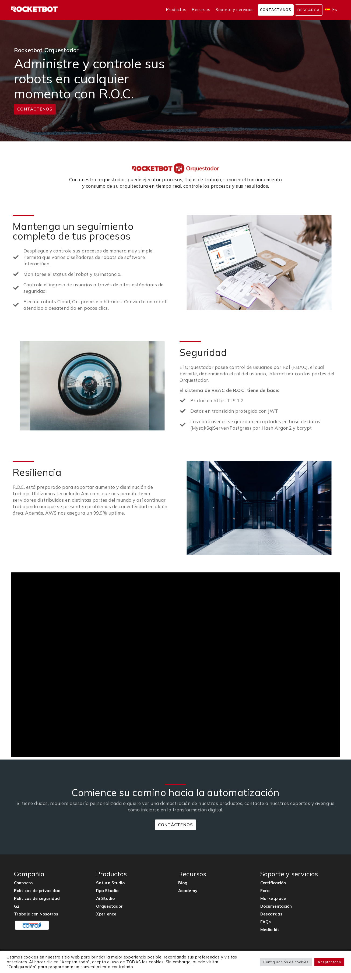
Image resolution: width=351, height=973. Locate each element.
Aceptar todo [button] (329, 962)
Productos (176, 9)
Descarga (308, 10)
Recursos (201, 9)
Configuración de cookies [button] (285, 962)
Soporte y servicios (235, 9)
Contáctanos (276, 10)
